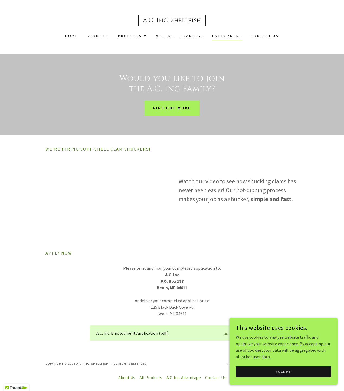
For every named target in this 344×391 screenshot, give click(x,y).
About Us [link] (98, 35)
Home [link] (71, 35)
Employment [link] (227, 35)
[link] (172, 20)
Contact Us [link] (265, 35)
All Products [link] (150, 377)
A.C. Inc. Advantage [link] (180, 35)
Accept (283, 372)
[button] (132, 35)
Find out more (172, 108)
